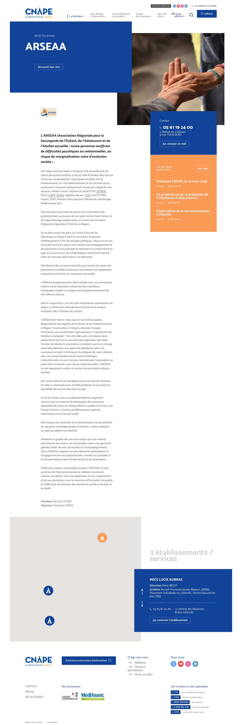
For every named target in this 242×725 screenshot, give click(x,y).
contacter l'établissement (170, 620)
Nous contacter (160, 6)
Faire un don (144, 674)
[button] (102, 537)
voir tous (203, 177)
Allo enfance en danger (188, 692)
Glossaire (52, 722)
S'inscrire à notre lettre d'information (89, 660)
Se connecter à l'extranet (203, 6)
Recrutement (34, 697)
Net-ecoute (187, 702)
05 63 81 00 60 (160, 609)
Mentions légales (34, 722)
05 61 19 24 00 (176, 127)
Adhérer (207, 13)
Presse (29, 691)
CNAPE (38, 13)
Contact (31, 686)
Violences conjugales (187, 712)
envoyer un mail (174, 143)
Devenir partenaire (137, 668)
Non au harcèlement (187, 697)
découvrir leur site (49, 67)
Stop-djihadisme (190, 707)
